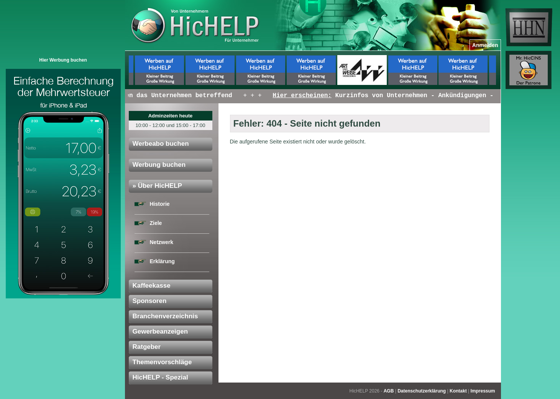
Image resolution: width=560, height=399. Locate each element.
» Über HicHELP (157, 185)
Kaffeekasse (152, 285)
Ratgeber (147, 346)
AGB (389, 391)
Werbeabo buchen (161, 143)
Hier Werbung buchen (63, 60)
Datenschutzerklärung (421, 391)
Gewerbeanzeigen (160, 331)
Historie (160, 204)
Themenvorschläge (162, 362)
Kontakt (458, 391)
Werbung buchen (159, 164)
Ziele (156, 223)
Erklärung (162, 261)
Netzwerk (161, 242)
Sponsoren (150, 301)
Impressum (482, 391)
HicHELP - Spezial (160, 377)
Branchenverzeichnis (165, 316)
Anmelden (485, 45)
